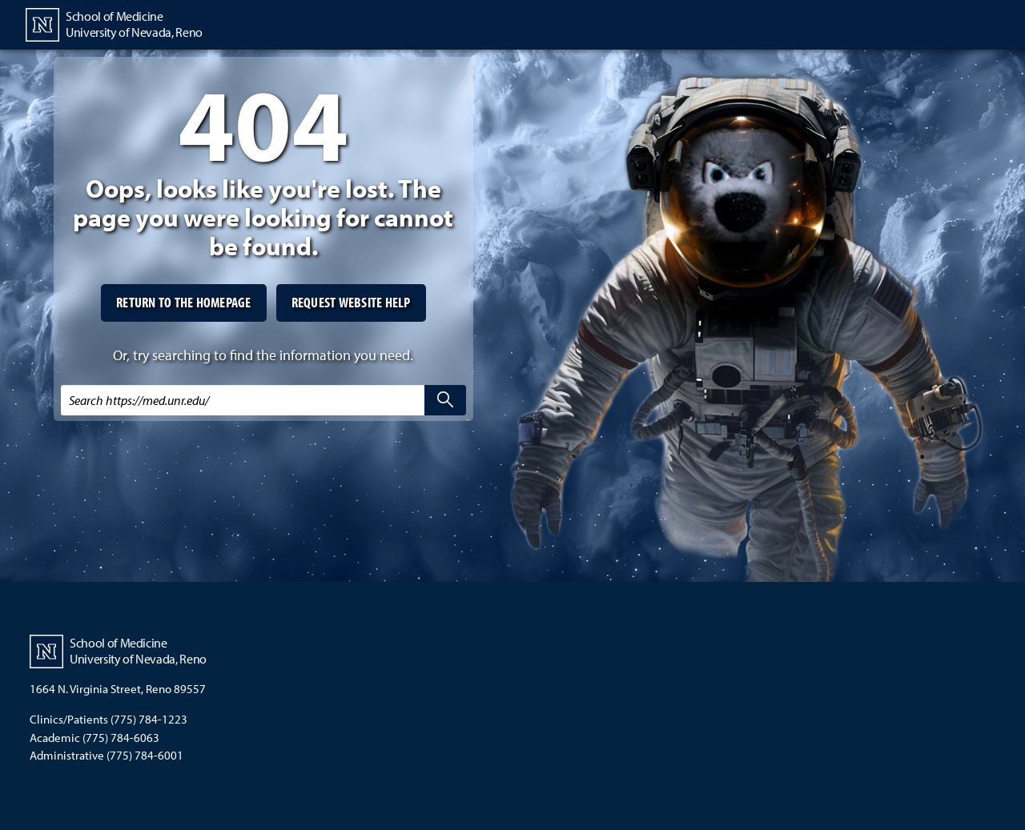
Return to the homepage (183, 302)
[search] (445, 400)
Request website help (351, 302)
